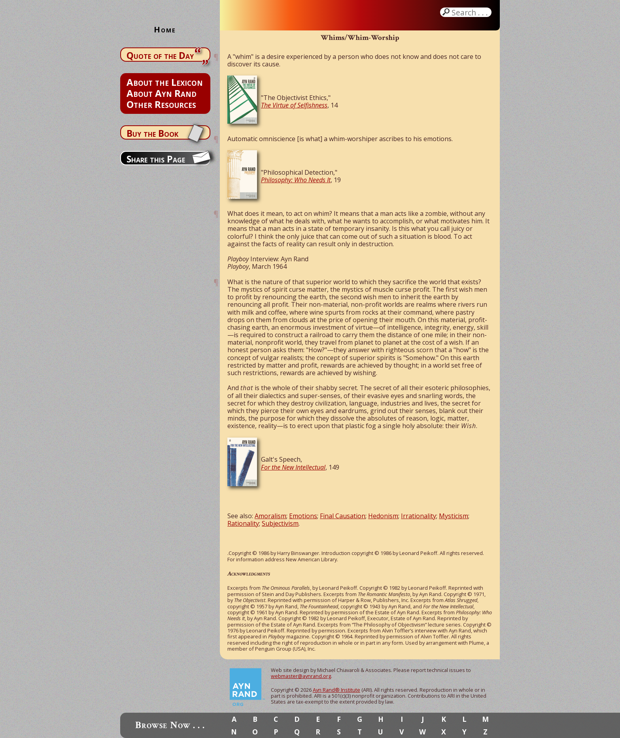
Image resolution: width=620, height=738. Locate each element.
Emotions (303, 516)
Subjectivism (280, 523)
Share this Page (156, 159)
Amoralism (270, 516)
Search (471, 12)
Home (165, 29)
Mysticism (453, 516)
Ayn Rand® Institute (336, 689)
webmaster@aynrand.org (301, 675)
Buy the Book (152, 133)
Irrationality (418, 516)
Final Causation (342, 516)
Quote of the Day (160, 55)
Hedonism (383, 516)
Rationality (243, 523)
